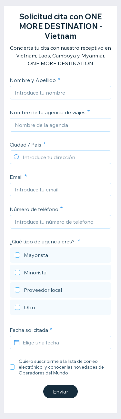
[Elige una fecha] (64, 342)
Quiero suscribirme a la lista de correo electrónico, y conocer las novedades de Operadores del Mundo (61, 367)
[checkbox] (60, 256)
